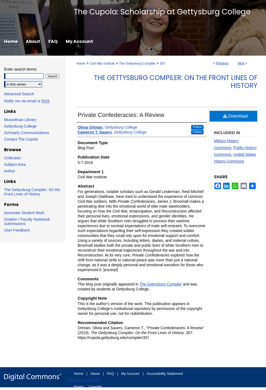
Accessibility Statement (165, 374)
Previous (222, 63)
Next (241, 63)
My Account (131, 374)
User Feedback (17, 230)
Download (235, 116)
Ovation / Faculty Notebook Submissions (27, 221)
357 (162, 63)
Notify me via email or (26, 101)
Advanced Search (19, 94)
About (95, 374)
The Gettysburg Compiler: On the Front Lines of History (175, 81)
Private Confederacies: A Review (121, 115)
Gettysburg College (20, 126)
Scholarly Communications (26, 133)
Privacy (79, 386)
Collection (12, 158)
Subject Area (15, 164)
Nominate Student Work (24, 213)
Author (9, 171)
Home (81, 63)
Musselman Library (20, 120)
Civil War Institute (102, 63)
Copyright (95, 386)
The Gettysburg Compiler (137, 63)
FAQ (111, 374)
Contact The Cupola (21, 139)
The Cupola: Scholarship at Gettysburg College (162, 12)
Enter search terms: (20, 69)
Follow (197, 127)
